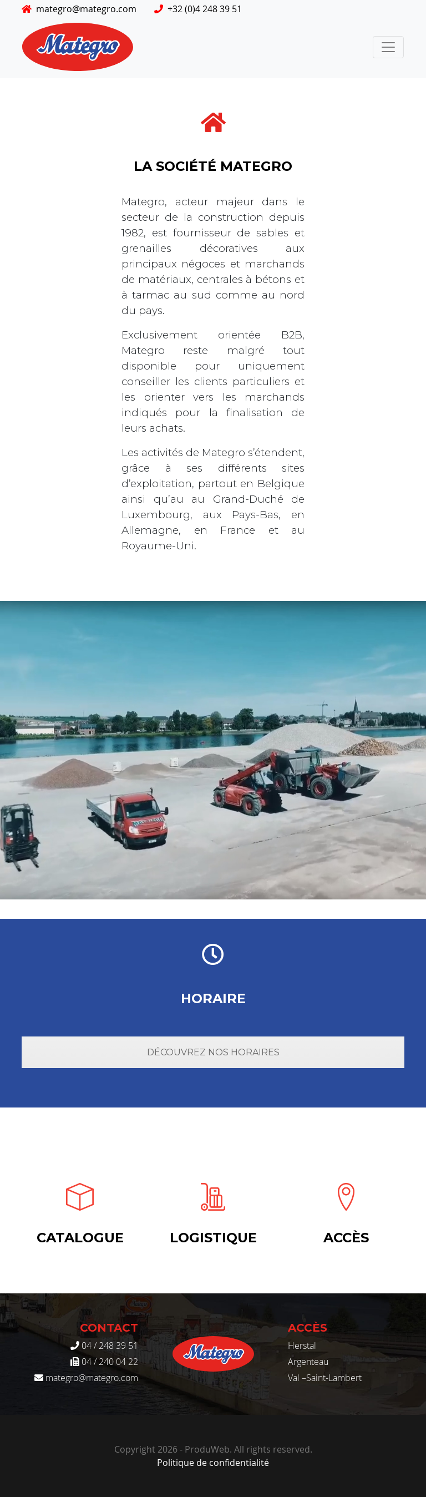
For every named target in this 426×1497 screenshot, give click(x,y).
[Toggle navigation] (388, 47)
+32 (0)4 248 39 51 (198, 9)
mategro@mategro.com (79, 9)
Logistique (213, 1238)
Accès (346, 1238)
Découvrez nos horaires (213, 1052)
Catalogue (80, 1238)
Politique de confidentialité (213, 1462)
